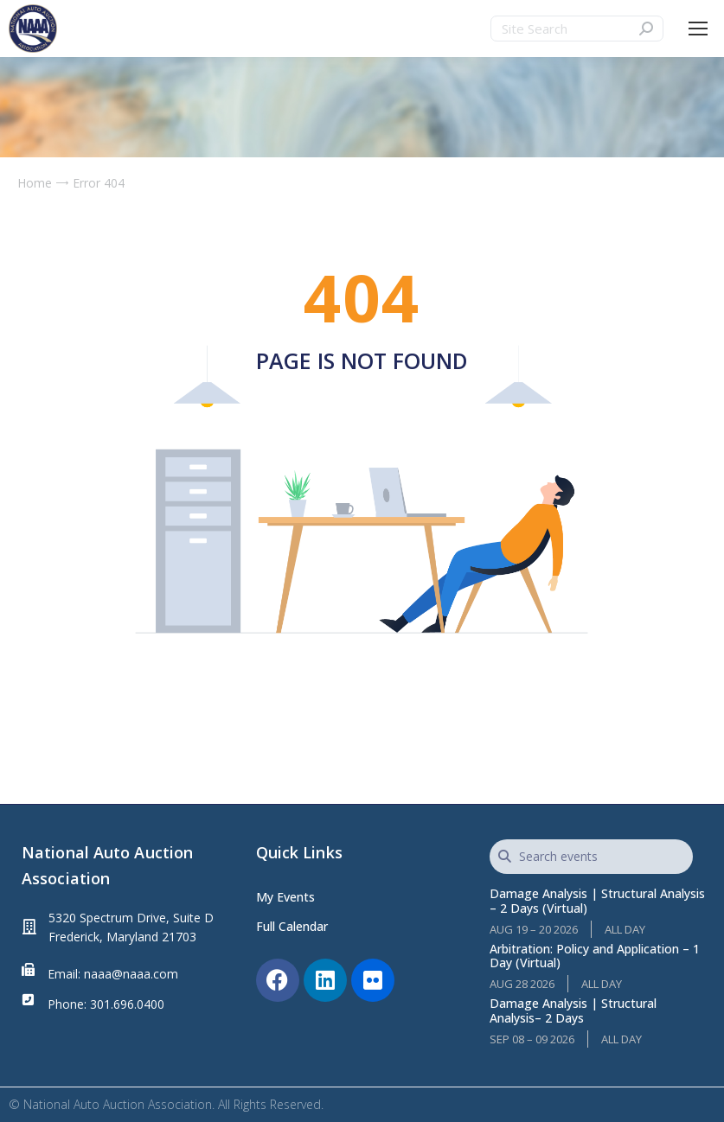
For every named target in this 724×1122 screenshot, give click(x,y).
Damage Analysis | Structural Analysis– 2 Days (573, 1010)
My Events (285, 897)
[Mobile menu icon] (698, 28)
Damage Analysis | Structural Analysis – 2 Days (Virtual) (597, 900)
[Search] (576, 28)
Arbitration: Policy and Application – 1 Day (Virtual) (595, 956)
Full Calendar (292, 926)
